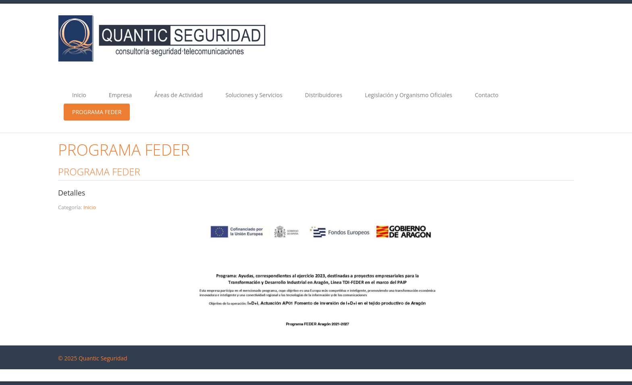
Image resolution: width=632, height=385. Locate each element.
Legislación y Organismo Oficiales (408, 95)
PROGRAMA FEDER (96, 112)
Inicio (79, 95)
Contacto (487, 95)
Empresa (120, 95)
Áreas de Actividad (178, 95)
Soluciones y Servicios (253, 95)
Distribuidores (324, 95)
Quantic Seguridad (103, 358)
